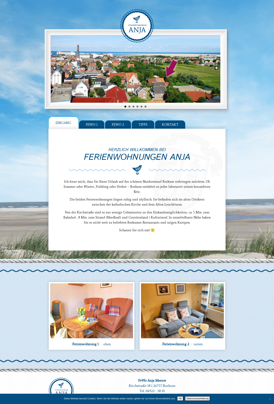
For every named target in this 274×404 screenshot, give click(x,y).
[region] (135, 64)
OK (180, 398)
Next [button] (216, 63)
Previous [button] (55, 63)
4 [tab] (137, 102)
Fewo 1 (92, 120)
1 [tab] (125, 102)
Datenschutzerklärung (197, 398)
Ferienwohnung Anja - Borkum (137, 25)
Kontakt (170, 120)
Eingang (63, 118)
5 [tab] (141, 102)
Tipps (143, 120)
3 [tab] (133, 102)
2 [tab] (129, 102)
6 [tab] (145, 102)
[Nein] (269, 399)
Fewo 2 (118, 120)
